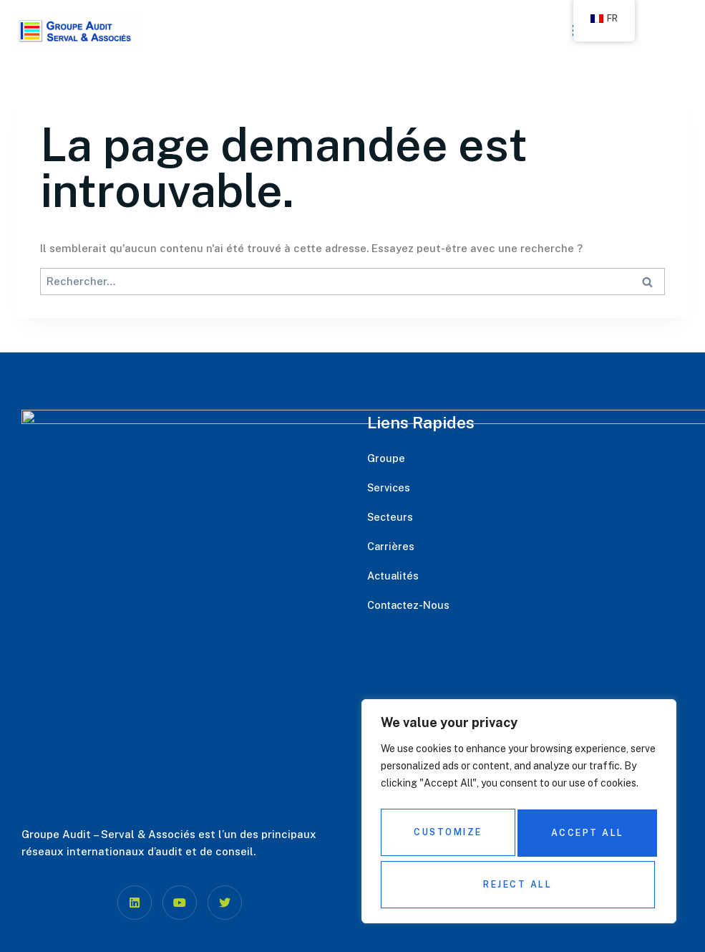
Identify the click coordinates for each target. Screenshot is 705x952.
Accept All (519, 884)
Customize (447, 837)
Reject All (585, 837)
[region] (518, 816)
